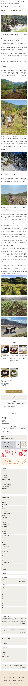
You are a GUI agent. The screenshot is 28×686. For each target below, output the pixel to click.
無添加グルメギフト (5, 497)
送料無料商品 (4, 482)
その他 (3, 566)
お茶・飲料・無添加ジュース (7, 513)
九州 (2, 609)
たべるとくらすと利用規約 (12, 680)
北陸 (2, 600)
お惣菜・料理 (4, 517)
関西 (2, 603)
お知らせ (23, 677)
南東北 (3, 592)
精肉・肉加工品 (4, 526)
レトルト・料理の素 (5, 546)
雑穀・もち (4, 508)
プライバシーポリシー (20, 680)
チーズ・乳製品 (4, 522)
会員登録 (4, 652)
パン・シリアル (4, 531)
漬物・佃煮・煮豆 (5, 549)
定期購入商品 (4, 488)
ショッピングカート (6, 656)
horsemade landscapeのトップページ (14, 391)
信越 (2, 596)
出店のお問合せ (11, 678)
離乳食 (3, 555)
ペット (3, 564)
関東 (2, 594)
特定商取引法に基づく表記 (14, 682)
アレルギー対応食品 (5, 562)
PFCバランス (4, 558)
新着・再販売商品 (5, 473)
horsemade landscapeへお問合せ (7, 438)
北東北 (3, 589)
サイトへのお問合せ (6, 658)
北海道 (3, 587)
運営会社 (5, 680)
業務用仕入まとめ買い (6, 486)
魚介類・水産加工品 (5, 524)
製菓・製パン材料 (5, 551)
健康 (2, 560)
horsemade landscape (6, 3)
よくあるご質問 (5, 650)
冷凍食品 (3, 515)
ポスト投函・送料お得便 (6, 484)
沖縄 (2, 612)
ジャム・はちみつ (5, 533)
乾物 (2, 537)
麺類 (2, 542)
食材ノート (4, 641)
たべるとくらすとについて (8, 677)
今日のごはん (5, 643)
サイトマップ (17, 678)
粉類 (2, 540)
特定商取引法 (3, 436)
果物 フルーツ (4, 504)
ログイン (4, 654)
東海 (2, 598)
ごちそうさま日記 (6, 638)
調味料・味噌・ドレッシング (7, 511)
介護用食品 (4, 569)
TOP (1, 3)
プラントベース (4, 529)
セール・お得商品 (5, 477)
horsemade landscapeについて (15, 3)
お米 (2, 506)
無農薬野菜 (4, 502)
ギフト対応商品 (4, 475)
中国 (2, 605)
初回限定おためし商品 (6, 479)
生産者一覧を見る (22, 581)
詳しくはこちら (23, 623)
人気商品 (3, 470)
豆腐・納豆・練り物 (5, 535)
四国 (2, 607)
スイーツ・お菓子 (5, 499)
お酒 (2, 553)
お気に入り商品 (4, 490)
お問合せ (19, 677)
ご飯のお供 (4, 544)
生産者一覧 (15, 677)
